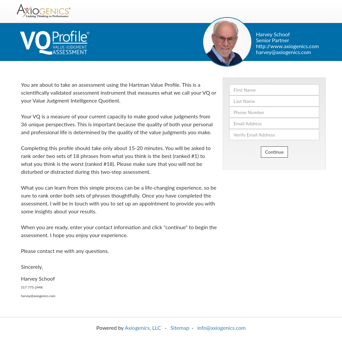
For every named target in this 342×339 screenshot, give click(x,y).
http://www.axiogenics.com (287, 46)
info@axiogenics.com (221, 327)
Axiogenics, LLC (143, 327)
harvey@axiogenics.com (283, 52)
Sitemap (180, 327)
